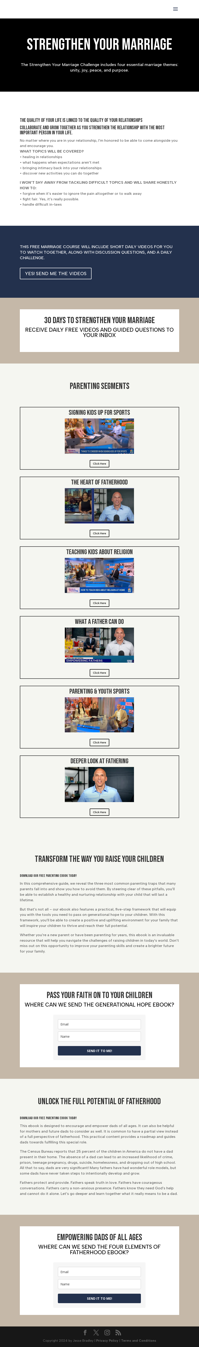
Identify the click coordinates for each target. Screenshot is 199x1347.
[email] (99, 1024)
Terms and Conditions (138, 1341)
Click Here (99, 463)
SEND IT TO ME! (99, 1051)
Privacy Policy (107, 1341)
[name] (99, 1036)
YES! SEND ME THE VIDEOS (55, 273)
